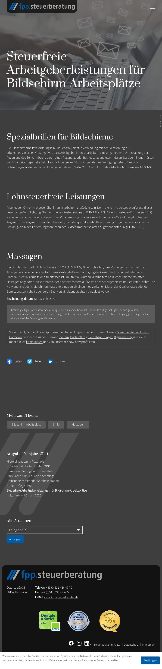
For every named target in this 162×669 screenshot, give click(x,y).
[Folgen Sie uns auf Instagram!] (79, 643)
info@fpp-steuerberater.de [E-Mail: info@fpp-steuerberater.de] (61, 597)
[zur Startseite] (42, 6)
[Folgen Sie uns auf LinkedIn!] (87, 643)
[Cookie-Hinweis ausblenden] (150, 660)
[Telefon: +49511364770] (59, 587)
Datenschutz (131, 645)
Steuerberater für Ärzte (107, 645)
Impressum (148, 645)
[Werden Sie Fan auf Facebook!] (71, 643)
